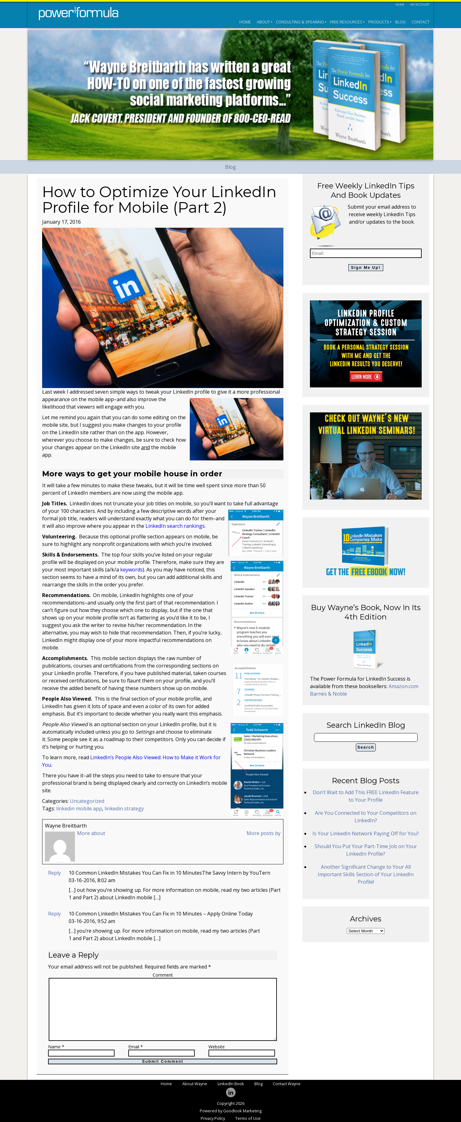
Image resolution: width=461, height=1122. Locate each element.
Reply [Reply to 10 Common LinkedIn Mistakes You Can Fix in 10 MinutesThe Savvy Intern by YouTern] (54, 872)
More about (91, 833)
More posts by (264, 833)
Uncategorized (87, 801)
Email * (135, 1047)
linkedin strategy (124, 808)
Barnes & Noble (328, 693)
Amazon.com (403, 686)
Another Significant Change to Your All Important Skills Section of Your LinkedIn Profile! (366, 874)
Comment (163, 975)
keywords (131, 569)
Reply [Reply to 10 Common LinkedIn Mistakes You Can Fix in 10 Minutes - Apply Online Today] (54, 913)
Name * (56, 1047)
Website (216, 1047)
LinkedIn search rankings (175, 525)
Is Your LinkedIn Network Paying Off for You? (365, 833)
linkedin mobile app (79, 808)
